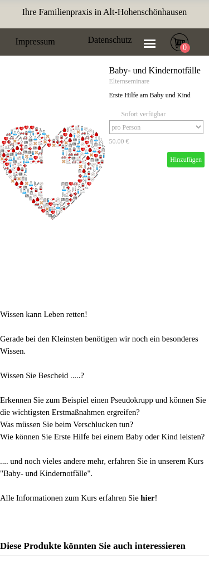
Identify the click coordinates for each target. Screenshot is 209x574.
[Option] (156, 127)
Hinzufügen (186, 160)
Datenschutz (110, 39)
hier (147, 497)
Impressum (35, 41)
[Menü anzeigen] (150, 43)
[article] (104, 172)
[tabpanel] (105, 12)
